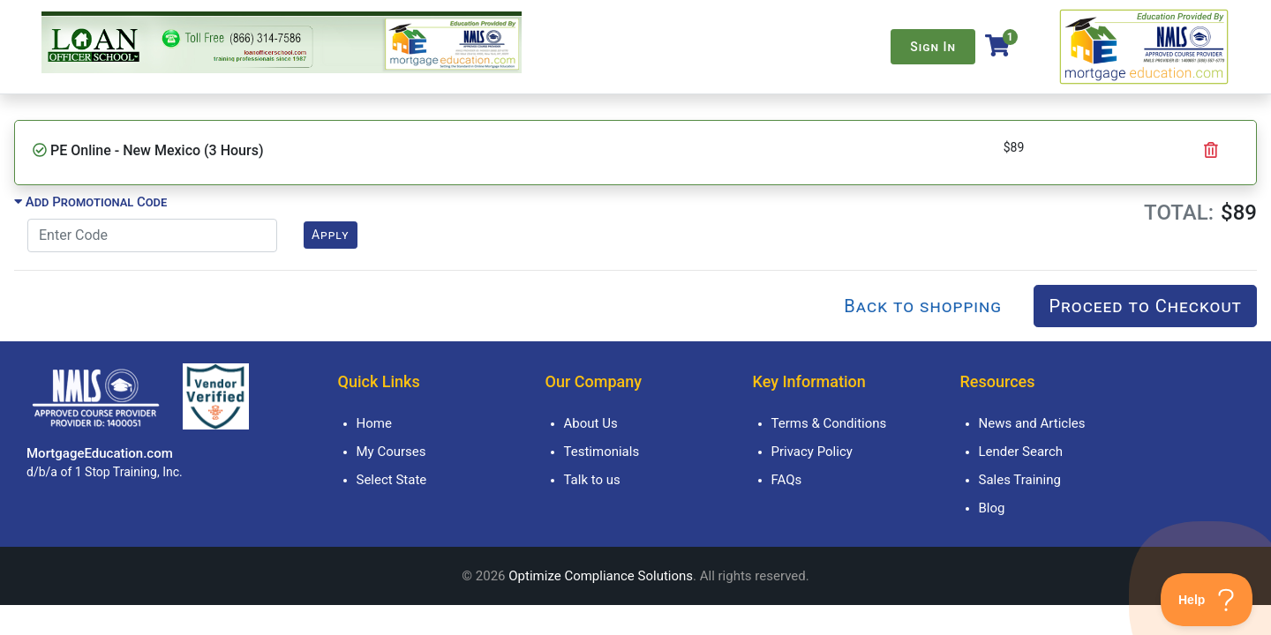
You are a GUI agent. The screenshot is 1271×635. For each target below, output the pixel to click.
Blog (992, 508)
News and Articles (1032, 423)
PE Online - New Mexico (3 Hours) (156, 150)
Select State (392, 480)
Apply (331, 235)
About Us (591, 423)
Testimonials (602, 451)
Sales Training (1020, 480)
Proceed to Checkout (1145, 306)
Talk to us (592, 480)
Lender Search (1021, 451)
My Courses (391, 451)
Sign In (933, 47)
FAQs (786, 480)
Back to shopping (923, 306)
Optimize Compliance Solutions (600, 576)
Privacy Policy (812, 451)
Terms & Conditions (829, 423)
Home (374, 423)
